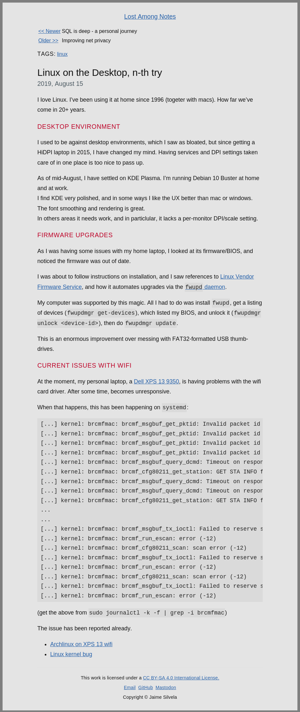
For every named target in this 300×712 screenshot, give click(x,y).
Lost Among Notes (150, 16)
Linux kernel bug (71, 653)
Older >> (48, 40)
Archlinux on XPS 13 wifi (81, 643)
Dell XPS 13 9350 (156, 381)
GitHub (145, 686)
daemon (205, 287)
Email (130, 686)
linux (62, 54)
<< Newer (49, 31)
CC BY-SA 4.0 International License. (181, 677)
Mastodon (165, 686)
